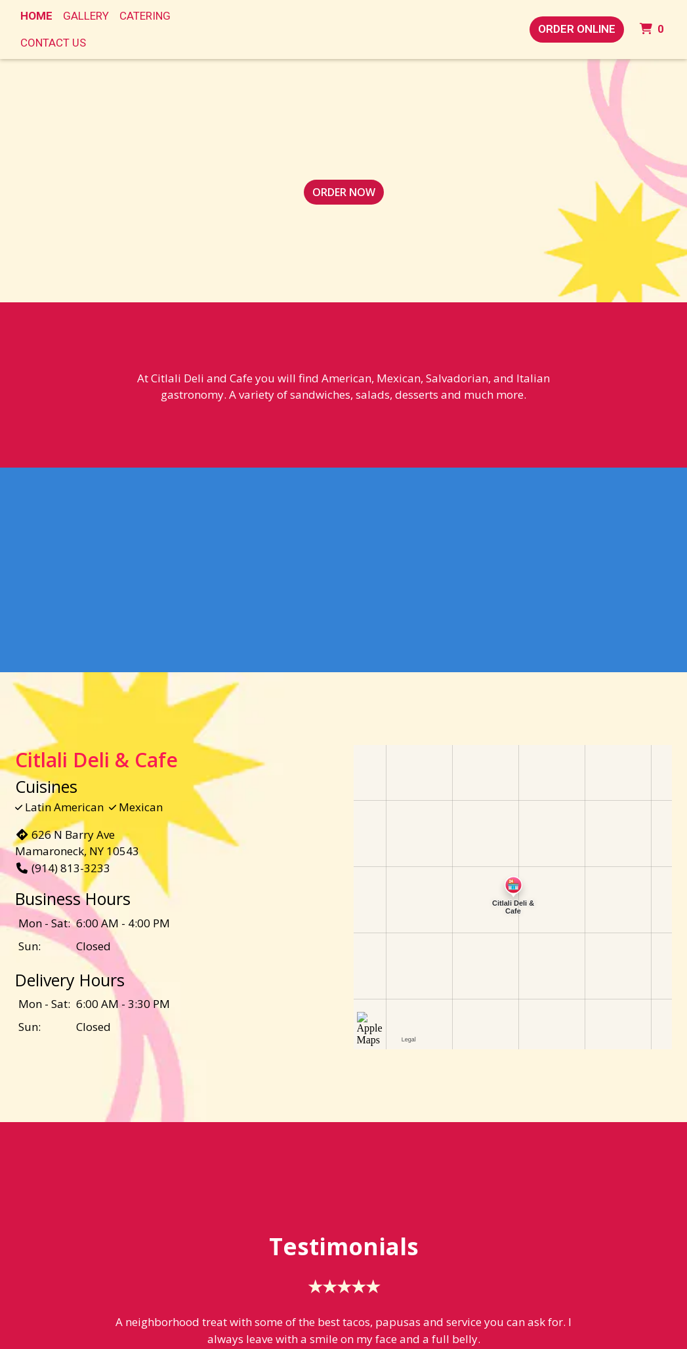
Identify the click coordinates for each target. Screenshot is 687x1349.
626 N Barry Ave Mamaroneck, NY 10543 (77, 843)
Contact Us (53, 42)
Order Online (576, 28)
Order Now (343, 192)
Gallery (86, 15)
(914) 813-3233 (62, 868)
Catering (145, 15)
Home (36, 15)
